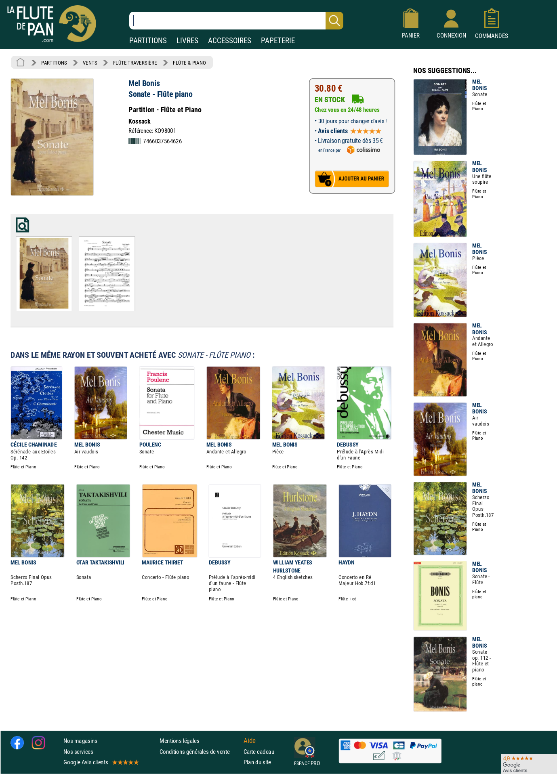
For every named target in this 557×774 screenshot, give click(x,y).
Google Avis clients (100, 762)
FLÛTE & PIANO (189, 62)
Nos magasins (80, 741)
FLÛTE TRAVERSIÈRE (135, 62)
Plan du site (257, 762)
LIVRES (187, 40)
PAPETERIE (278, 40)
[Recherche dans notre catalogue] (236, 20)
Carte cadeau (259, 751)
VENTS (90, 62)
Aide (250, 741)
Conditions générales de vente (200, 751)
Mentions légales (179, 741)
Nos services (78, 751)
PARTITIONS (148, 40)
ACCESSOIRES (229, 40)
